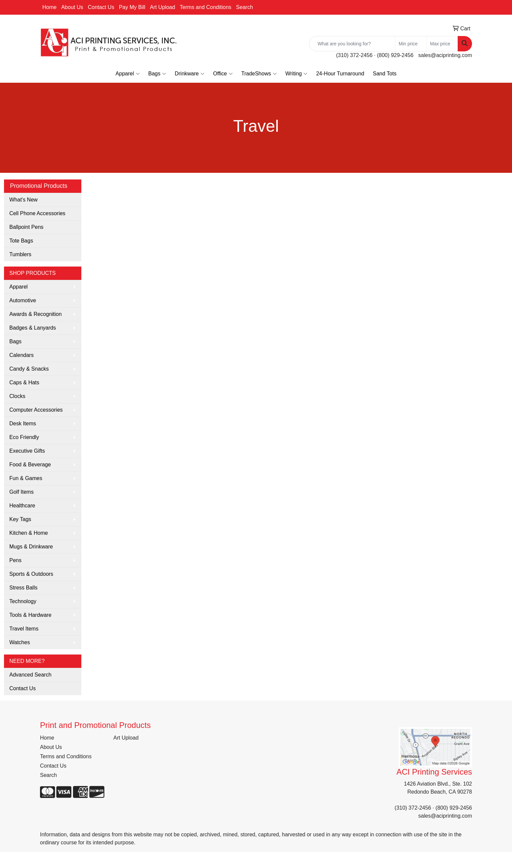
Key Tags (20, 519)
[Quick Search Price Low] (411, 43)
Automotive (22, 300)
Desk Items (22, 423)
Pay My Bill (132, 7)
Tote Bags (21, 241)
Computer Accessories (36, 410)
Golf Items (21, 492)
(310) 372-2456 (354, 55)
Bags (157, 74)
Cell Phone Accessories (37, 213)
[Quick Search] (352, 43)
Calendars (21, 355)
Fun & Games (25, 478)
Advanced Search (30, 675)
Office (223, 74)
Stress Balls (23, 587)
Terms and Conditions (205, 7)
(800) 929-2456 (395, 55)
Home (49, 7)
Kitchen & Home (28, 533)
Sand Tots (385, 73)
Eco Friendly (24, 437)
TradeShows (259, 74)
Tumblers (20, 254)
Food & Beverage (30, 464)
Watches (19, 642)
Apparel (128, 74)
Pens (15, 560)
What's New (23, 199)
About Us (72, 7)
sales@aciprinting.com (445, 55)
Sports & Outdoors (31, 574)
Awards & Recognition (35, 314)
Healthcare (22, 505)
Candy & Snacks (29, 369)
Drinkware (189, 74)
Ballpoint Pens (26, 227)
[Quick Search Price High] (442, 43)
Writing (296, 74)
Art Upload (162, 7)
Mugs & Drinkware (31, 546)
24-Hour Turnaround (340, 73)
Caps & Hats (24, 382)
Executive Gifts (27, 451)
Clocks (17, 396)
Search (244, 7)
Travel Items (23, 628)
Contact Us (101, 7)
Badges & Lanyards (32, 328)
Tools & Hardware (30, 615)
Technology (22, 601)
